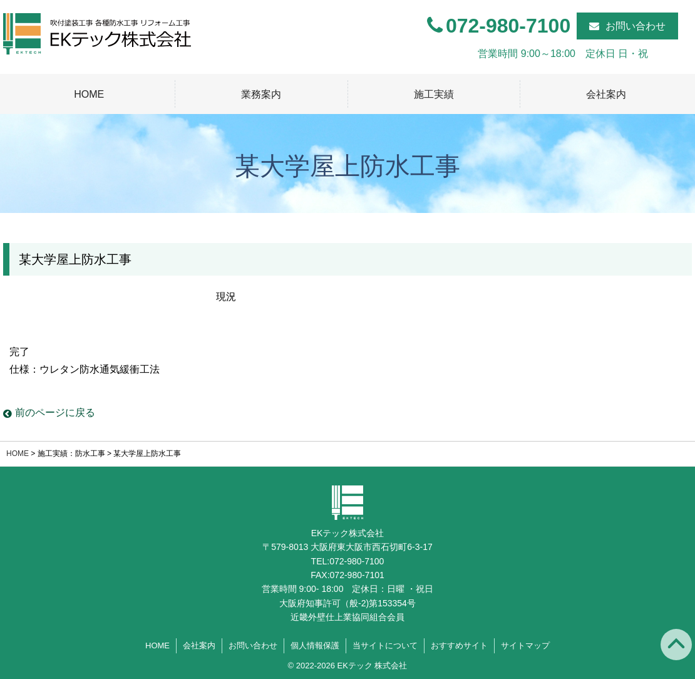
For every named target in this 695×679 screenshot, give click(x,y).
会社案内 (606, 94)
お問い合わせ (635, 26)
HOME (89, 94)
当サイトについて (385, 645)
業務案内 (261, 94)
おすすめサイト (459, 645)
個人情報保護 (315, 645)
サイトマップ (525, 645)
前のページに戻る (49, 412)
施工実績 (434, 94)
